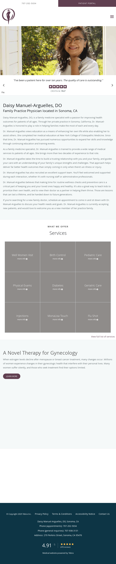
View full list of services (103, 337)
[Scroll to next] (111, 86)
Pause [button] (3, 92)
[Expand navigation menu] (112, 16)
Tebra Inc (27, 514)
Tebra (71, 553)
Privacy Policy (41, 513)
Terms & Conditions (62, 513)
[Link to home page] (10, 16)
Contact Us (104, 513)
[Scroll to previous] (5, 86)
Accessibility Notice (85, 513)
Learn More (11, 376)
